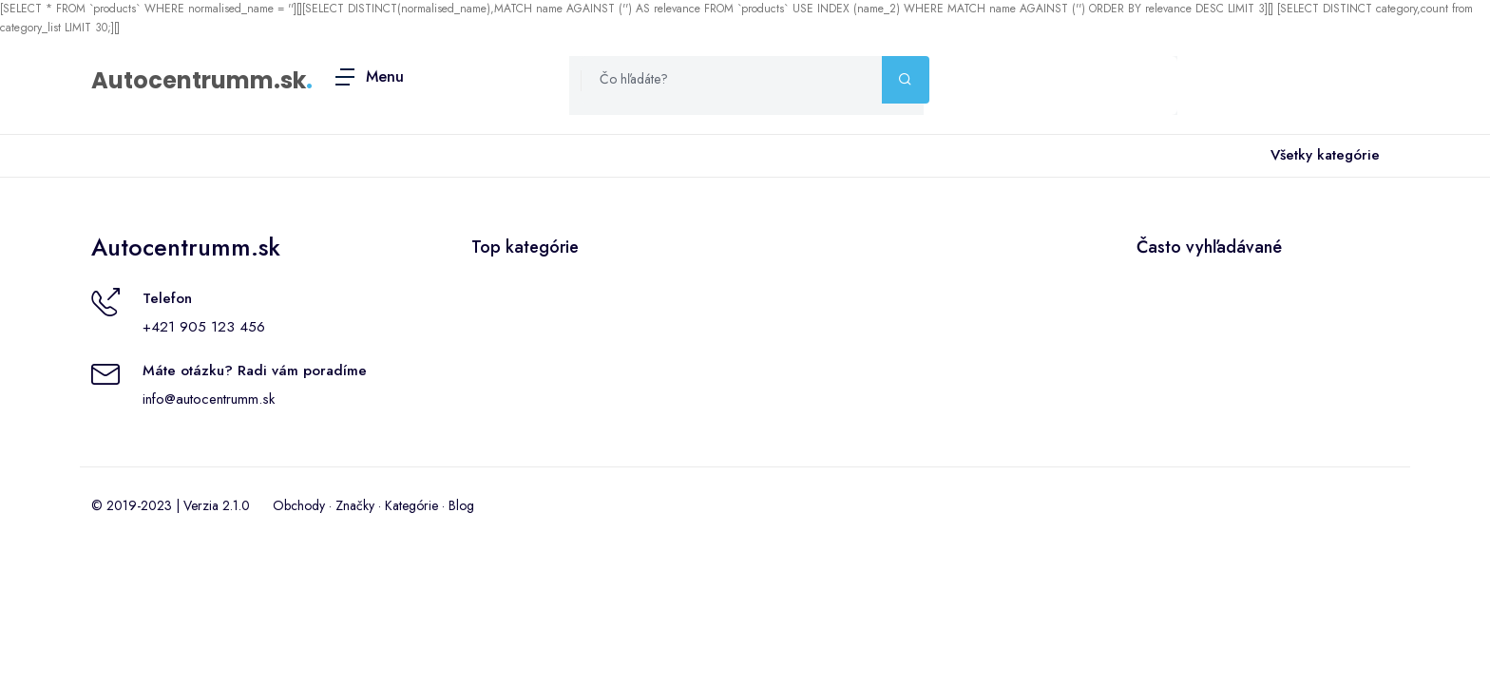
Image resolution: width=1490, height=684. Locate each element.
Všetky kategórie (1321, 155)
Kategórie (411, 505)
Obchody (299, 505)
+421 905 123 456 (204, 326)
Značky (354, 505)
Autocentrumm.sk (198, 80)
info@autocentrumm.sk (209, 399)
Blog (461, 505)
